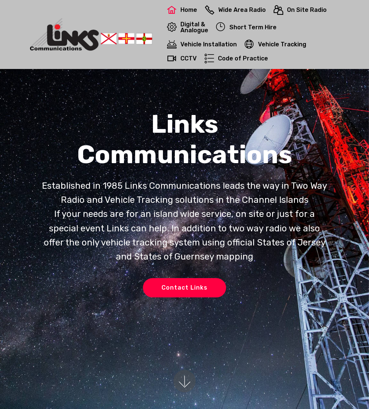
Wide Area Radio (235, 9)
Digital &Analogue (187, 27)
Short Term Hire (246, 27)
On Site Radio (300, 9)
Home (182, 9)
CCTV (182, 58)
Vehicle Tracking (275, 44)
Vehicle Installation (202, 44)
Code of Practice (236, 58)
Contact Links (184, 287)
